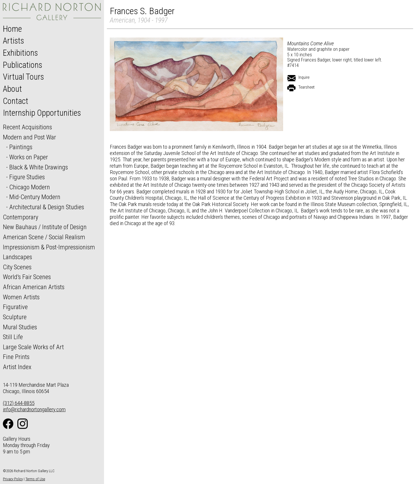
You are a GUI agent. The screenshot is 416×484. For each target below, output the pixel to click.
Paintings (20, 147)
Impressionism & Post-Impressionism (49, 247)
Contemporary (20, 217)
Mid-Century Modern (34, 197)
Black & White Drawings (38, 167)
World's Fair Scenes (27, 277)
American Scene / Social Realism (44, 237)
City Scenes (17, 267)
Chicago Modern (29, 187)
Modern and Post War (29, 137)
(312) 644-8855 (18, 403)
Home (12, 29)
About (12, 89)
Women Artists (21, 297)
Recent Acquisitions (27, 127)
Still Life (13, 337)
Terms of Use (35, 479)
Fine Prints (16, 356)
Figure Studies (27, 177)
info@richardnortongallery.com (34, 409)
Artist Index (17, 367)
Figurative (15, 307)
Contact (15, 101)
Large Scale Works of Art (33, 347)
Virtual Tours (23, 77)
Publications (22, 65)
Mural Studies (20, 327)
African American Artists (33, 287)
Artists (13, 41)
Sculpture (15, 317)
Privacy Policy (13, 479)
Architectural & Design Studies (46, 207)
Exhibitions (20, 53)
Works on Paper (28, 157)
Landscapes (17, 257)
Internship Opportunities (42, 113)
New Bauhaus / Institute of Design (45, 227)
